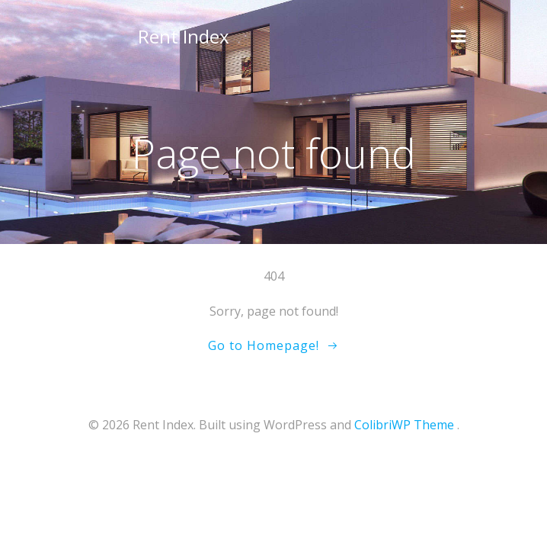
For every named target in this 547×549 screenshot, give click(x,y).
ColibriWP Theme (404, 424)
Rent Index (183, 36)
